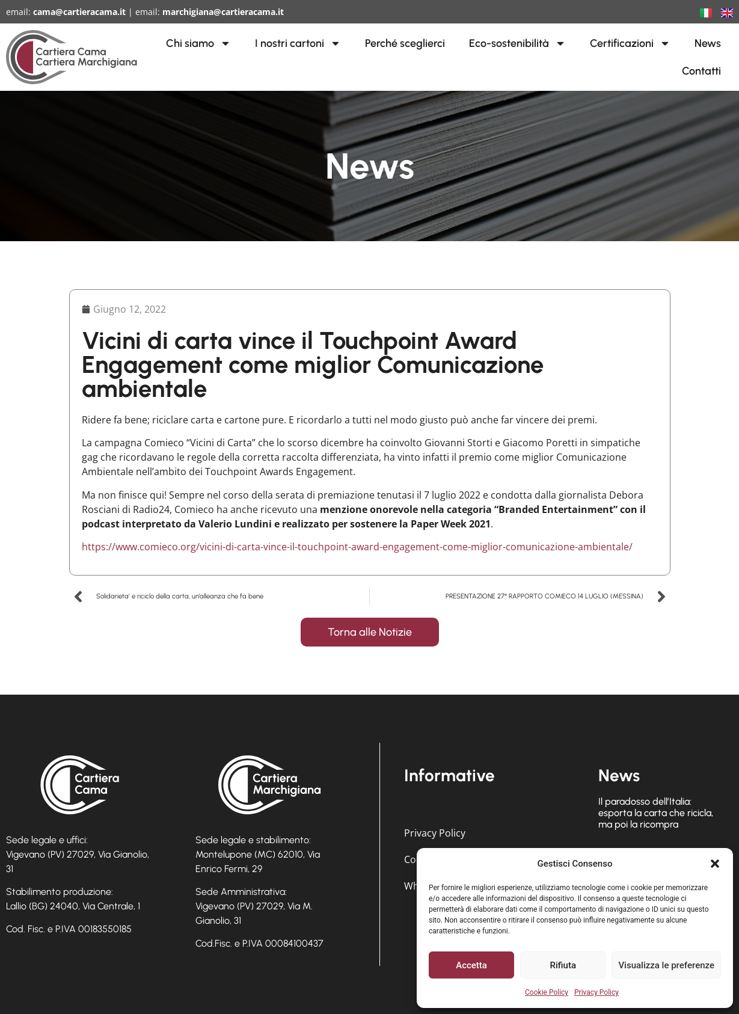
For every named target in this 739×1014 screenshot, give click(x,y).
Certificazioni (630, 43)
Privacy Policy (596, 992)
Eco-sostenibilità (517, 43)
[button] (715, 864)
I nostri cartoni (298, 43)
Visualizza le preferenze (666, 965)
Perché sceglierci (405, 43)
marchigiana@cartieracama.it (223, 11)
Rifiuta (563, 965)
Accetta (471, 965)
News (708, 43)
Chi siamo (198, 43)
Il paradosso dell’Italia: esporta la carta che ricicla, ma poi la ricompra (655, 813)
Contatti (701, 71)
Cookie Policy (546, 992)
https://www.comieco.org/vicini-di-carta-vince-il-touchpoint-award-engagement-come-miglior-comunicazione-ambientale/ (357, 546)
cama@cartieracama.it (79, 11)
